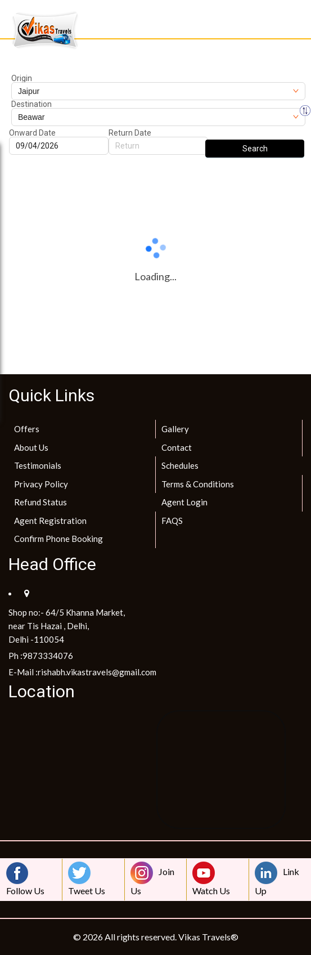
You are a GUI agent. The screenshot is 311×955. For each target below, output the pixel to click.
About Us (31, 447)
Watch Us (211, 879)
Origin (21, 78)
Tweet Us (86, 879)
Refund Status (40, 502)
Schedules (180, 465)
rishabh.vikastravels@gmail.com (97, 672)
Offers (26, 429)
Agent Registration (50, 520)
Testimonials (37, 465)
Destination (31, 104)
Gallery (175, 429)
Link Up (277, 879)
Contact (176, 447)
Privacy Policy (41, 484)
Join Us (152, 879)
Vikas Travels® (208, 936)
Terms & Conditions (197, 484)
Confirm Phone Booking (58, 538)
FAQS (172, 520)
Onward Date (32, 133)
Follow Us (25, 879)
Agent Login (184, 502)
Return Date (130, 133)
